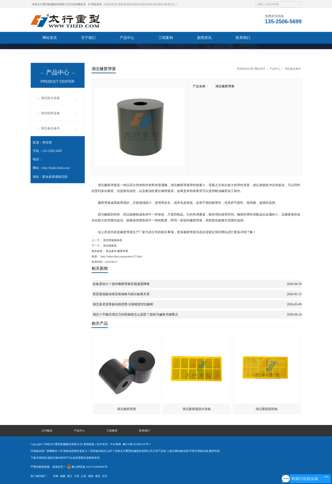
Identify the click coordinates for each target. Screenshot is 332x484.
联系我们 (243, 38)
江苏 (76, 476)
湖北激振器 (109, 245)
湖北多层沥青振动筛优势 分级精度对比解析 (123, 304)
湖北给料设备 (50, 113)
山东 (83, 476)
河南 (55, 476)
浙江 (69, 476)
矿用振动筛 (95, 4)
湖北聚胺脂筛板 (267, 409)
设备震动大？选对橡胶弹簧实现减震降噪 (121, 284)
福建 (62, 476)
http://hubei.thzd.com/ (56, 168)
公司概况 (46, 430)
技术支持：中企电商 (109, 444)
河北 (104, 476)
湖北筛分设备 (50, 98)
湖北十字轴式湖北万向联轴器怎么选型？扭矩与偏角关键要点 (135, 314)
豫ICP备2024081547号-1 (137, 444)
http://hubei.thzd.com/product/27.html (121, 256)
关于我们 (88, 38)
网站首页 (49, 38)
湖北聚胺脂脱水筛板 (196, 409)
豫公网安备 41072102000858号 (87, 466)
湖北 (97, 476)
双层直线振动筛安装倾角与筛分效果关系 (121, 294)
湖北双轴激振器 (112, 240)
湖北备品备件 (50, 128)
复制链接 (88, 444)
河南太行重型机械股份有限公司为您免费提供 (59, 4)
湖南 (90, 476)
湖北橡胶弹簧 (126, 409)
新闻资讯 (204, 38)
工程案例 (165, 38)
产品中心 (127, 38)
